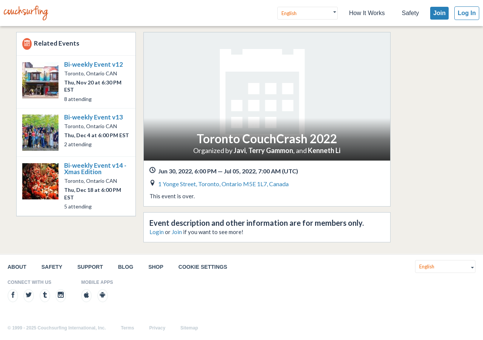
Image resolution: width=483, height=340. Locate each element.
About (17, 267)
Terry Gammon (270, 150)
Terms (127, 328)
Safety (410, 13)
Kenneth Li (324, 150)
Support (90, 267)
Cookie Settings (202, 267)
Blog (125, 267)
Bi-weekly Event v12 (93, 64)
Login (156, 231)
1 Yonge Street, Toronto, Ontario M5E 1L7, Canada (223, 183)
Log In (467, 13)
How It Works (367, 13)
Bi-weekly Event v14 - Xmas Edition (95, 168)
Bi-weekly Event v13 (93, 117)
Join (439, 13)
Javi (240, 150)
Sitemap (189, 328)
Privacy (157, 328)
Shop (155, 267)
